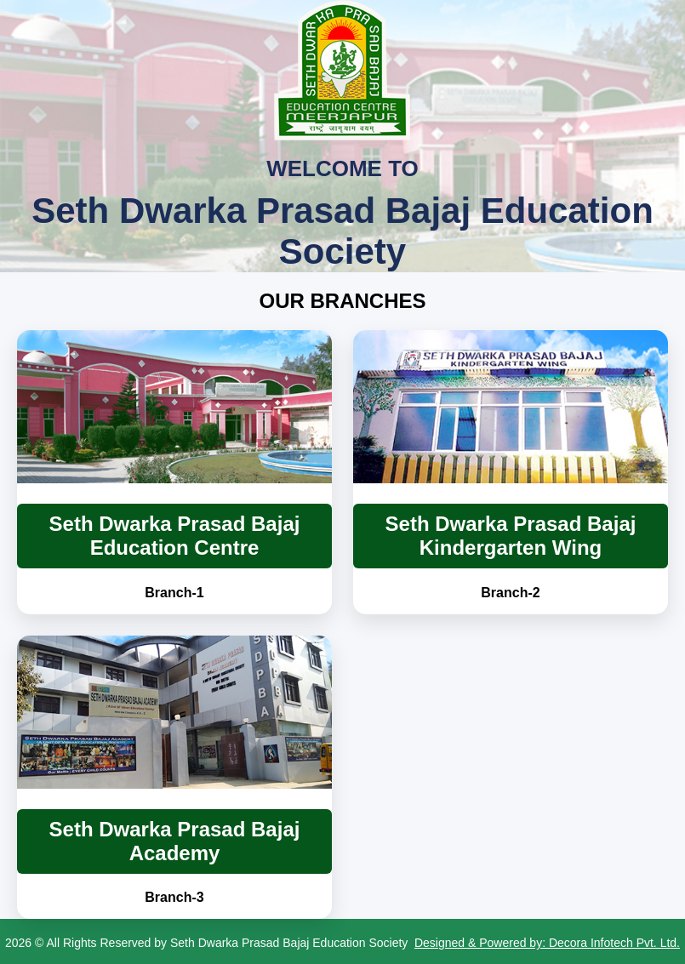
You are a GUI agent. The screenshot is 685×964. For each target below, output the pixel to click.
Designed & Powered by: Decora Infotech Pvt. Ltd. (547, 943)
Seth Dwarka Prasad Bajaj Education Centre (174, 535)
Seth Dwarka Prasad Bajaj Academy (174, 841)
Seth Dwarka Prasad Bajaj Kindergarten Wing (510, 535)
